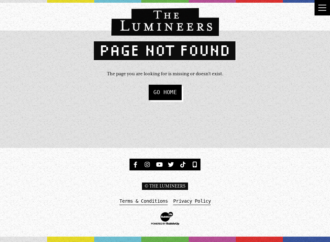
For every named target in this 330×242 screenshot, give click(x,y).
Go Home (165, 92)
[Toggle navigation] (322, 7)
